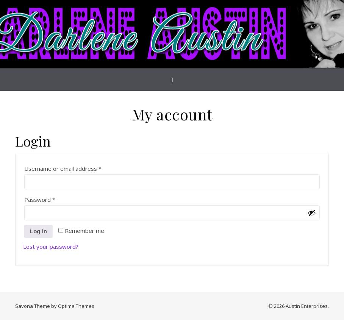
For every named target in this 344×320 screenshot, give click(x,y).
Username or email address (74, 167)
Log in (38, 231)
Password (51, 198)
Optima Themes (76, 306)
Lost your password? (50, 246)
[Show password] (312, 213)
